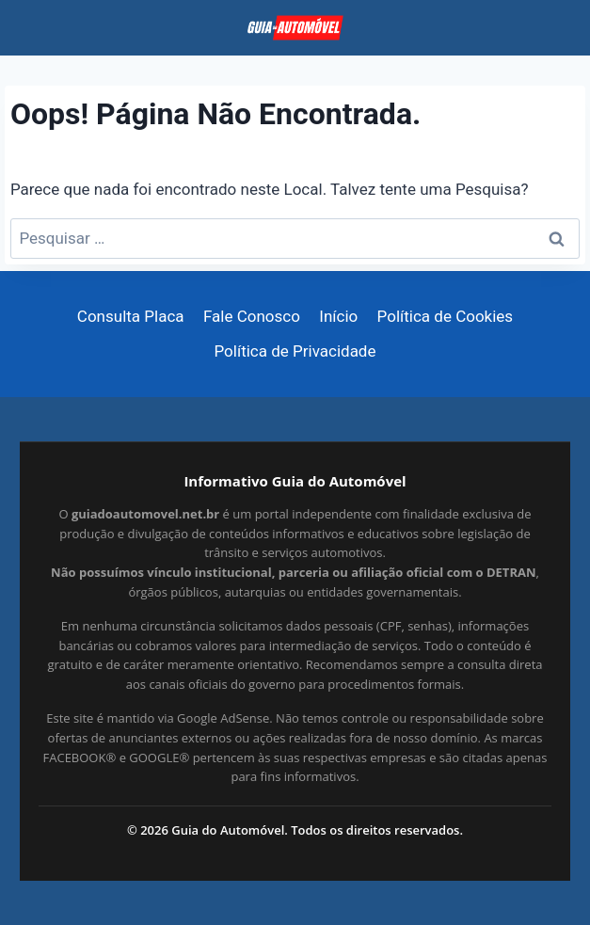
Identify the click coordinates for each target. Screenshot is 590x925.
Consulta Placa (130, 316)
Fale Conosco (251, 316)
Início (338, 316)
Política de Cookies (445, 316)
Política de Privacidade (295, 351)
